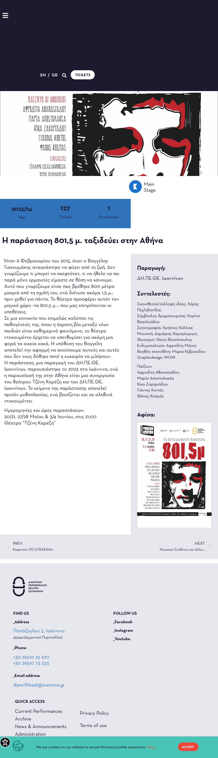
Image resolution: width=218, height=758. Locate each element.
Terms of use (93, 725)
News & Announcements (41, 726)
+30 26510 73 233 (31, 663)
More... (152, 747)
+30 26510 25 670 (31, 657)
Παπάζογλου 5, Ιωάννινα (39, 631)
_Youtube (121, 639)
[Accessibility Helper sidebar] (5, 742)
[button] (91, 28)
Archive (23, 719)
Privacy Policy (94, 713)
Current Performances (38, 711)
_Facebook (122, 622)
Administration (30, 734)
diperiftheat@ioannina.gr (39, 685)
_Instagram (123, 631)
